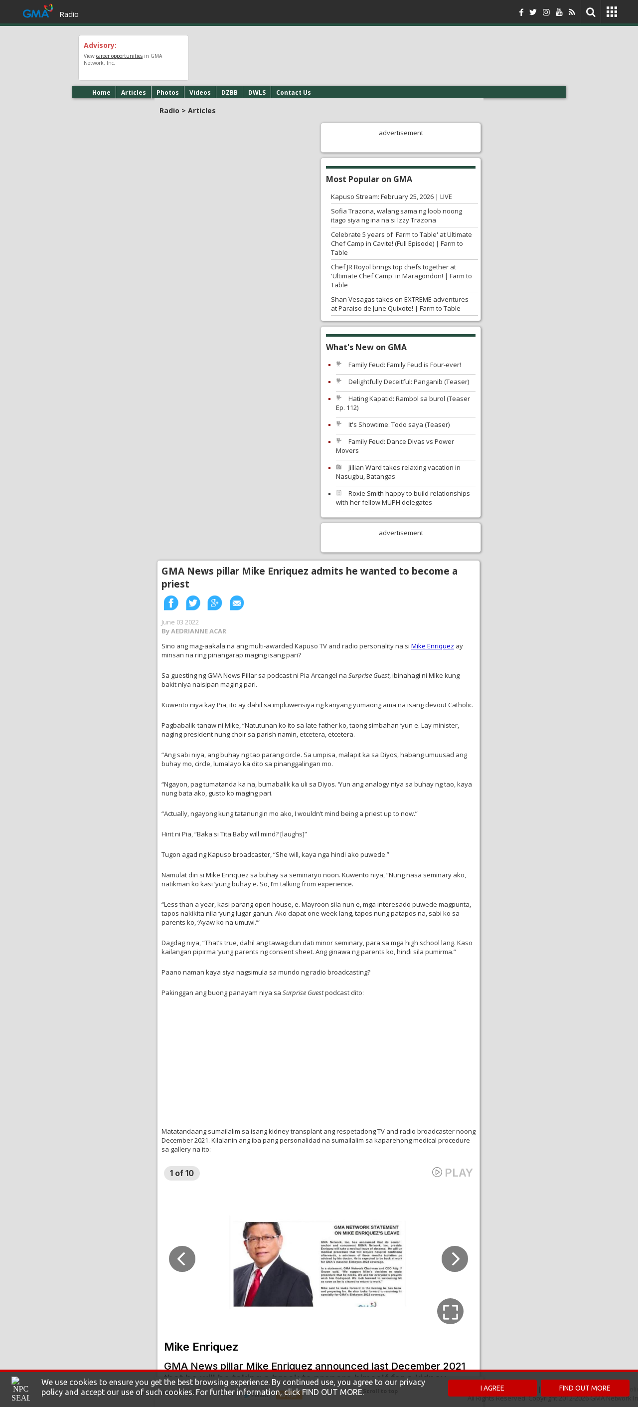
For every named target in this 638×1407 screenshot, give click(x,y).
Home (101, 92)
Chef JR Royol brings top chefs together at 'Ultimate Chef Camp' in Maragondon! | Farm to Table (401, 275)
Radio (69, 14)
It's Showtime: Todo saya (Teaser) (399, 424)
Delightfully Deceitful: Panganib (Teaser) (408, 381)
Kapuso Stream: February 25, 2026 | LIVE (391, 196)
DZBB (229, 92)
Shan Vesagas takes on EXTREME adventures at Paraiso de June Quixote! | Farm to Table (400, 304)
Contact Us (293, 92)
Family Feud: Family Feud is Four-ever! (404, 364)
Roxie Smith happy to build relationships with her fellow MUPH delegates (403, 498)
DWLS (257, 92)
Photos (168, 92)
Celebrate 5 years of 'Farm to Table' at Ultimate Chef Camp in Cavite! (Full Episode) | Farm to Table (401, 243)
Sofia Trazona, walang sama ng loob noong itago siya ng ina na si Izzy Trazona (396, 215)
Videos (200, 92)
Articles (133, 92)
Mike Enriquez (432, 645)
